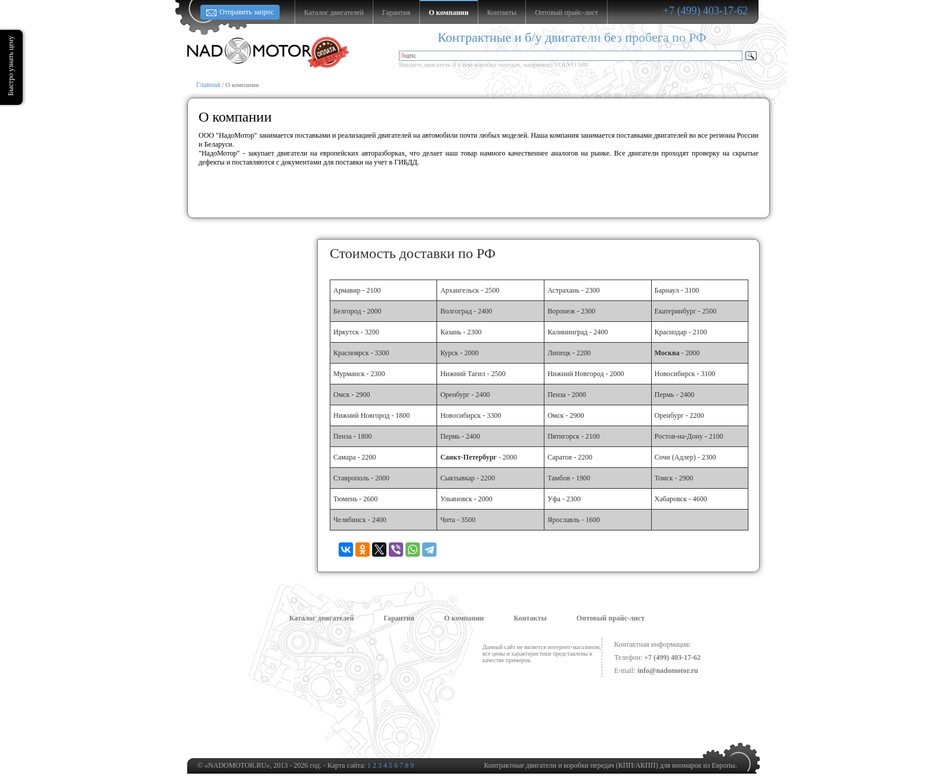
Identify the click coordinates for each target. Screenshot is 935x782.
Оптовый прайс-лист (611, 618)
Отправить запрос (246, 12)
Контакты (530, 618)
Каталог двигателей (321, 618)
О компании (464, 618)
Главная (208, 84)
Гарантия (398, 618)
